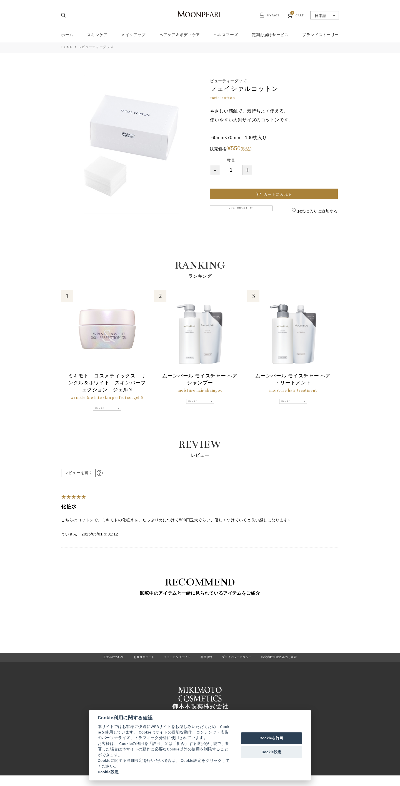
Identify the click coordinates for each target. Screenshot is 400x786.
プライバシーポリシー (242, 664)
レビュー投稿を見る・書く (243, 210)
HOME (66, 47)
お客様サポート (133, 664)
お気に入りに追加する (317, 211)
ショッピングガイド (173, 664)
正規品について (97, 664)
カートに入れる (279, 194)
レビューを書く (78, 479)
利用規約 (206, 664)
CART (297, 14)
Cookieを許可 (272, 738)
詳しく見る (104, 412)
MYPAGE (273, 15)
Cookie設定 (108, 772)
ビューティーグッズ (97, 47)
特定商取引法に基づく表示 (293, 664)
